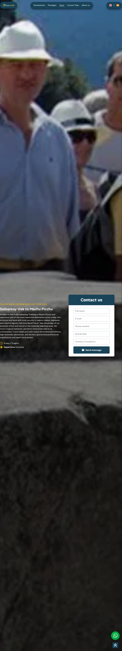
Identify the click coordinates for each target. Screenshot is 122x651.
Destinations (39, 5)
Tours (61, 5)
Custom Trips (73, 5)
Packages (52, 5)
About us (86, 5)
